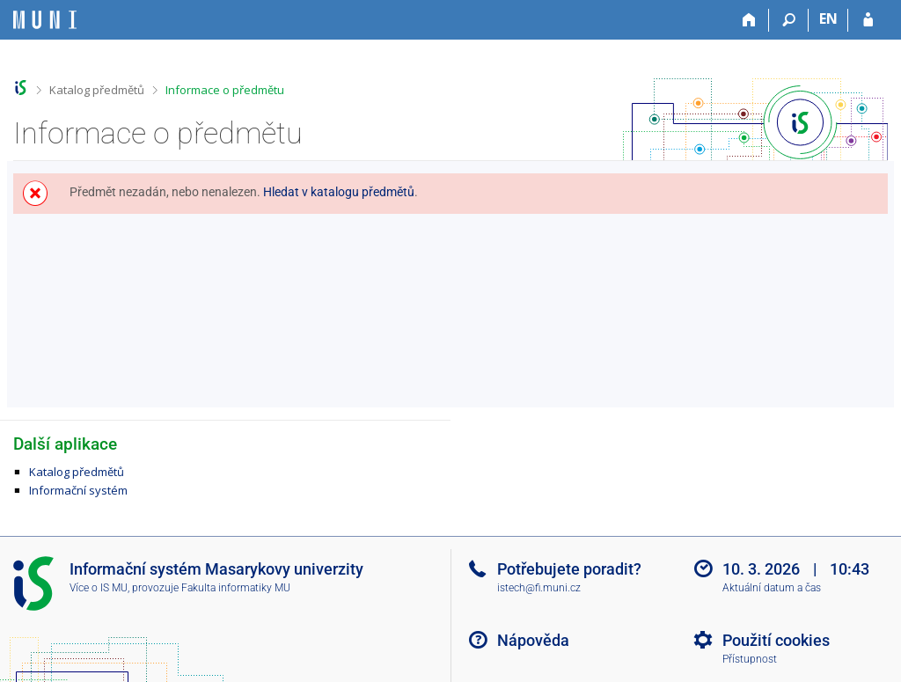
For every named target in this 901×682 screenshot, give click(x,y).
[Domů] (749, 20)
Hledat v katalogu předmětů (338, 192)
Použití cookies (776, 640)
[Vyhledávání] (789, 20)
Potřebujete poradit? (569, 569)
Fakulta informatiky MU (235, 588)
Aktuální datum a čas (771, 588)
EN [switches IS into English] (828, 18)
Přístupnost (749, 659)
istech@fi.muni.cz (539, 588)
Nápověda (533, 640)
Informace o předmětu (224, 90)
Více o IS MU (99, 588)
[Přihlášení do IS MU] (868, 20)
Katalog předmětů (96, 90)
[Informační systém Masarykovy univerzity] (45, 20)
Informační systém (78, 490)
